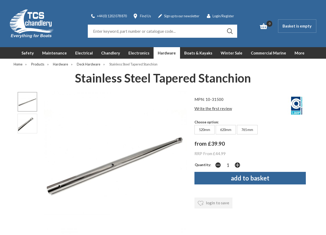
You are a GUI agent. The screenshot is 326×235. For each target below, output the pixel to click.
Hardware (167, 53)
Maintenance (54, 53)
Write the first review (213, 108)
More (300, 53)
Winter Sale (231, 53)
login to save (213, 203)
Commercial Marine (268, 53)
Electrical (84, 53)
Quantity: (203, 165)
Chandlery (110, 53)
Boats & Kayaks (198, 53)
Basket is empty (297, 26)
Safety (27, 53)
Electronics (138, 53)
